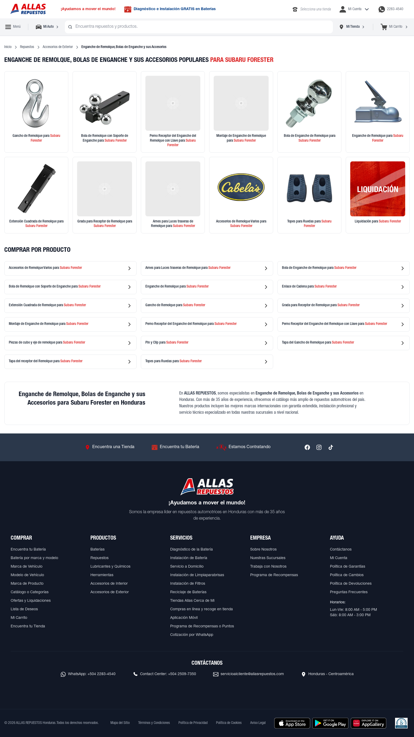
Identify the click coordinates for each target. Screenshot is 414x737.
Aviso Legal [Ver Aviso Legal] (258, 723)
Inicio (7, 47)
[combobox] (199, 27)
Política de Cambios (347, 575)
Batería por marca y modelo (34, 558)
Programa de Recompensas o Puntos (202, 626)
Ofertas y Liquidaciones (31, 601)
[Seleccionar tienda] (352, 27)
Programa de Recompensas (274, 575)
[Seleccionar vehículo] (48, 27)
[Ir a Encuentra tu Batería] (175, 447)
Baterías (97, 550)
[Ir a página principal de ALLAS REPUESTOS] (27, 9)
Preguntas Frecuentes (349, 592)
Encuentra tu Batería (28, 550)
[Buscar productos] (70, 27)
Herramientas (101, 575)
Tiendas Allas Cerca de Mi (192, 601)
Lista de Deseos (24, 609)
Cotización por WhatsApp (191, 635)
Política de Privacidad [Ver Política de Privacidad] (193, 723)
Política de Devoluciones (351, 584)
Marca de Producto (27, 584)
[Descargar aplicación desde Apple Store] (292, 723)
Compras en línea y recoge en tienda (201, 609)
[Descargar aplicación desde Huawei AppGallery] (369, 723)
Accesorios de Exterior (58, 47)
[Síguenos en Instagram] (319, 447)
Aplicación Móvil (184, 618)
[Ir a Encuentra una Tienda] (110, 447)
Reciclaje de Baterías (188, 592)
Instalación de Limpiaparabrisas (197, 575)
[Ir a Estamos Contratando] (243, 447)
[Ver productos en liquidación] (378, 195)
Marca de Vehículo (26, 567)
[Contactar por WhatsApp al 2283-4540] (391, 9)
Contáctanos (341, 550)
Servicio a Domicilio (187, 567)
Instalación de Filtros (187, 584)
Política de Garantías (347, 567)
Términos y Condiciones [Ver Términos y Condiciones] (154, 723)
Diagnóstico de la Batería (191, 550)
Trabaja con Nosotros (268, 567)
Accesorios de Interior (109, 584)
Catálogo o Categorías (30, 592)
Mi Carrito (19, 618)
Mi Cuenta (338, 558)
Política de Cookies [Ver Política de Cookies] (229, 723)
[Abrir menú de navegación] (13, 27)
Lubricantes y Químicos (110, 567)
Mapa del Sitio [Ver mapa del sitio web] (120, 723)
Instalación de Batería (188, 558)
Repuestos (27, 47)
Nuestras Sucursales (267, 558)
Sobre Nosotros (263, 550)
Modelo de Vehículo (27, 575)
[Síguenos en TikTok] (330, 447)
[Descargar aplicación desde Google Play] (330, 723)
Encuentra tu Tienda (28, 626)
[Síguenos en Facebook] (307, 447)
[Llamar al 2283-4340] (311, 9)
